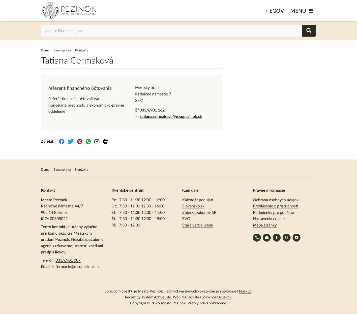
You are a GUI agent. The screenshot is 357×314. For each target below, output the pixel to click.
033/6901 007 (68, 260)
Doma (45, 50)
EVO (186, 219)
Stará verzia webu (197, 225)
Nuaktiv (245, 291)
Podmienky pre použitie (273, 213)
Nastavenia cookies (269, 219)
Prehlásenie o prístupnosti (275, 206)
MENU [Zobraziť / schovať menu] (298, 11)
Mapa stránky (265, 225)
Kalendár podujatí (197, 200)
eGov (276, 11)
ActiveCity (162, 297)
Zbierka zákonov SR (199, 213)
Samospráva (62, 50)
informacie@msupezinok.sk (75, 267)
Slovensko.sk (193, 206)
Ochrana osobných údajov (275, 200)
